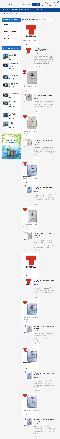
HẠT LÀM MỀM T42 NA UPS (30, 86)
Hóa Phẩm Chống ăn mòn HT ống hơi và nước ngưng (13, 124)
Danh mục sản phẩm (10, 19)
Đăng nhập (44, 5)
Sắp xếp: (38, 19)
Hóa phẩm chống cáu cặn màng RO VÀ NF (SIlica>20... (13, 56)
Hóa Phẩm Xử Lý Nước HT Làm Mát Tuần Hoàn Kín (13, 114)
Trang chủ (5, 13)
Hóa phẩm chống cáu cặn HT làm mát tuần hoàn (13, 103)
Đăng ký (49, 5)
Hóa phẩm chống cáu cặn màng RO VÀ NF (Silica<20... (13, 65)
